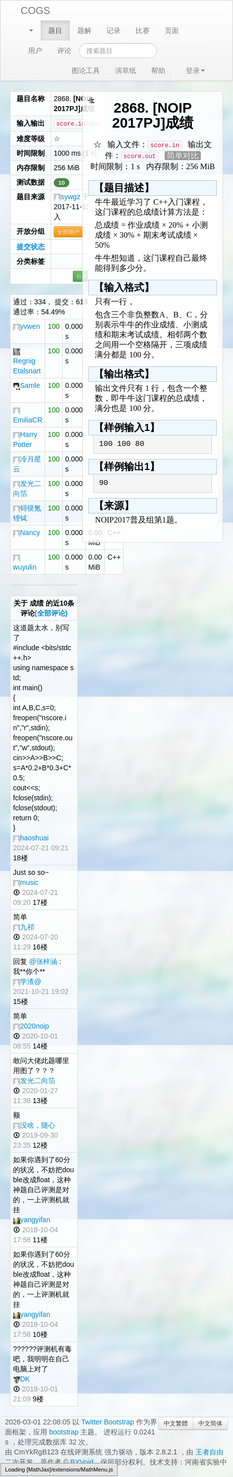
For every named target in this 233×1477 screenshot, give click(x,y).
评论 (64, 51)
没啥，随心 (34, 1125)
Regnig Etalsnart (27, 361)
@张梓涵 (43, 961)
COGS (35, 10)
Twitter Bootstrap (107, 1422)
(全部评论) (51, 613)
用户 (35, 51)
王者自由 (209, 1452)
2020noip (31, 1026)
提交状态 (31, 247)
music (26, 882)
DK (21, 1379)
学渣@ (27, 981)
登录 (195, 71)
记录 (113, 31)
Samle (26, 385)
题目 (55, 31)
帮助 (158, 71)
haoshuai (31, 838)
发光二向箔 (34, 1081)
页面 (172, 31)
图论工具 (86, 71)
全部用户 (68, 232)
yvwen (26, 326)
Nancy (26, 533)
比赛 (143, 31)
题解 (84, 31)
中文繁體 (176, 1423)
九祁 (23, 927)
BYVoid (81, 1462)
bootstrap (63, 1432)
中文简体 (210, 1423)
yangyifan (31, 1220)
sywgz (67, 197)
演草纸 (125, 71)
